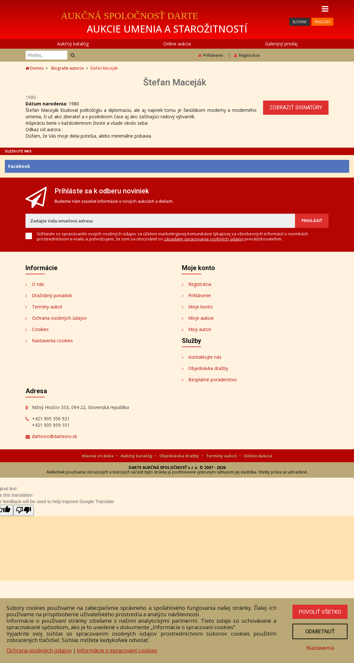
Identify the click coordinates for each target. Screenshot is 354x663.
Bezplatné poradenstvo (212, 379)
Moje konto (200, 307)
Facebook (19, 166)
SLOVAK (299, 21)
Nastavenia (319, 647)
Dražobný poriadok (52, 295)
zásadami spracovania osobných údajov (203, 239)
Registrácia (247, 55)
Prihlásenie (211, 55)
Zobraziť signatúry (296, 107)
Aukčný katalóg (73, 44)
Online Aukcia (258, 456)
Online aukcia (177, 44)
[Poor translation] (23, 510)
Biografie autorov (67, 68)
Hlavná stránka (98, 456)
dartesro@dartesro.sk (54, 436)
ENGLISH (322, 21)
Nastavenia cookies (52, 340)
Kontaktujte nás (204, 357)
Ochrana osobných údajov (59, 318)
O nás (38, 284)
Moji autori (199, 329)
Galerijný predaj (281, 44)
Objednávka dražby (208, 368)
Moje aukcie (201, 318)
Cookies (40, 329)
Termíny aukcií (47, 307)
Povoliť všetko (319, 612)
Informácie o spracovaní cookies (117, 650)
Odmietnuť (319, 631)
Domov (34, 68)
